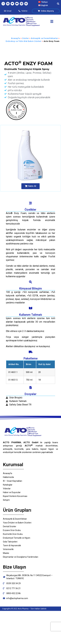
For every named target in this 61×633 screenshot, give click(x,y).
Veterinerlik (8, 549)
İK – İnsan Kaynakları (12, 481)
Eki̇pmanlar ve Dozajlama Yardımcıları (20, 557)
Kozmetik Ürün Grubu (13, 534)
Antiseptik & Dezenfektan (15, 519)
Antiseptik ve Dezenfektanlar (44, 38)
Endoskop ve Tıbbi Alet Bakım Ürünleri (23, 41)
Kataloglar (7, 485)
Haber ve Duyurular (12, 492)
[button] (51, 21)
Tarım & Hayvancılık (12, 545)
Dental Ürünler (9, 526)
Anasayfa (15, 38)
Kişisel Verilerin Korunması (15, 496)
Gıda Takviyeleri (10, 542)
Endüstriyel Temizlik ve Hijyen (16, 538)
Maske (6, 553)
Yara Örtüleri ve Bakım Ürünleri (17, 522)
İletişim (6, 500)
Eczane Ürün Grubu (12, 530)
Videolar (7, 488)
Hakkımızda (8, 477)
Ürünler (25, 38)
